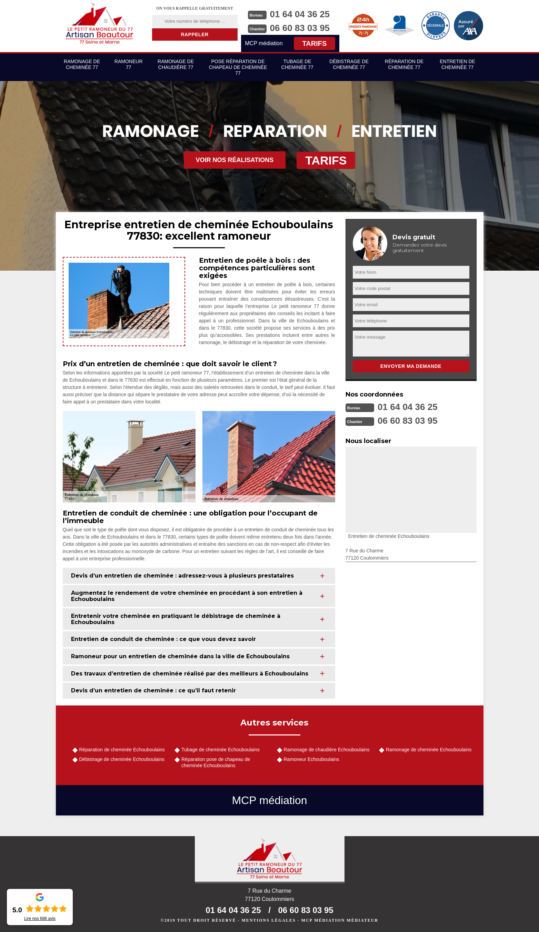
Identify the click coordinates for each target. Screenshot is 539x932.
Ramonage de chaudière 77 (176, 64)
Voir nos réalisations (235, 160)
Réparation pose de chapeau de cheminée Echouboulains (215, 762)
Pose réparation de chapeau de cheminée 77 (238, 67)
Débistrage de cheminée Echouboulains (122, 759)
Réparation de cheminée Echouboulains (122, 749)
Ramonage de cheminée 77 (82, 64)
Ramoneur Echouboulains (311, 759)
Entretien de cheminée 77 (457, 64)
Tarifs (314, 43)
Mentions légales (269, 920)
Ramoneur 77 (128, 64)
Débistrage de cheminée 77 (349, 64)
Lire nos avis (40, 918)
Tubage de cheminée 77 (297, 64)
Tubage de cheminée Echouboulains (220, 749)
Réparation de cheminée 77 (404, 64)
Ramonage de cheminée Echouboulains (428, 749)
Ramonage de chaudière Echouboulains (327, 749)
